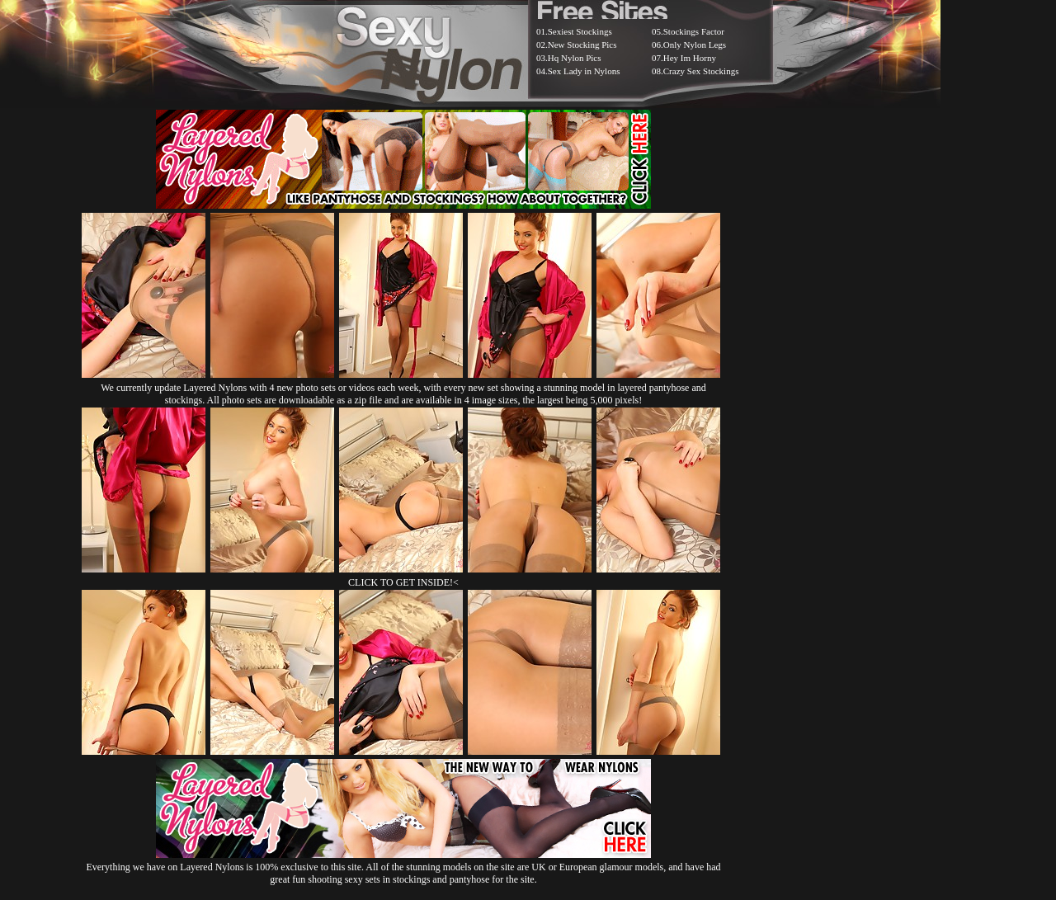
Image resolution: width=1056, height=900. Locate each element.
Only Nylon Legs (694, 44)
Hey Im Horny (689, 58)
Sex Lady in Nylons (584, 71)
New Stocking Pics (582, 44)
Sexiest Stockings (580, 31)
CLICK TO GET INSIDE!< (403, 582)
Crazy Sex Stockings (701, 71)
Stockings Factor (693, 31)
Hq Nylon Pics (574, 58)
